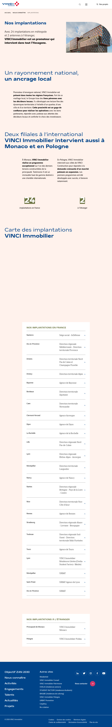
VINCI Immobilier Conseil (49, 680)
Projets (9, 706)
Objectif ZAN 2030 (17, 672)
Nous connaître (15, 678)
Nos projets (102, 4)
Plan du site (94, 722)
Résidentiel (44, 677)
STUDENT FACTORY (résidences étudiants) (56, 690)
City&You (43, 704)
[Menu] (86, 4)
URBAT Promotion (47, 701)
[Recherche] (80, 4)
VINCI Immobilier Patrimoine (51, 684)
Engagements (14, 689)
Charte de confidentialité (57, 722)
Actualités (11, 700)
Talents (9, 695)
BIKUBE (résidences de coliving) (52, 694)
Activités (10, 683)
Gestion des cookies (64, 720)
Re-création (44, 707)
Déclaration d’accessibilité (77, 722)
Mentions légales (80, 720)
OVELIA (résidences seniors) (50, 687)
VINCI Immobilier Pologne (50, 697)
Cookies (51, 720)
